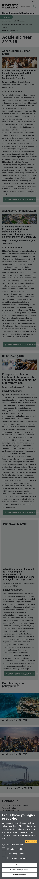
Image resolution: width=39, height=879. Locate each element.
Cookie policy (31, 841)
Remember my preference (20, 870)
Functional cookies (13, 849)
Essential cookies (12, 844)
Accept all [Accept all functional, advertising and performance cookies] (19, 865)
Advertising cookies (13, 854)
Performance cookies (14, 858)
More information (19, 875)
